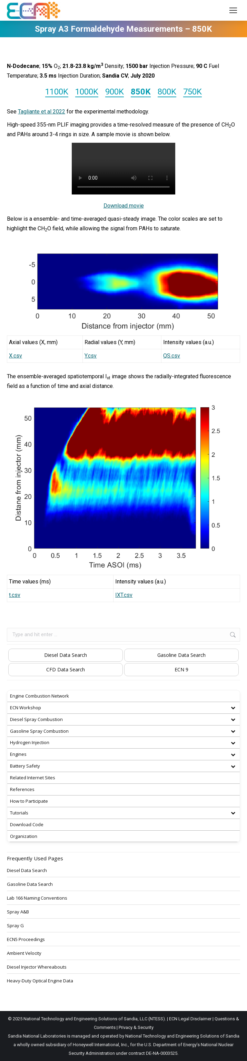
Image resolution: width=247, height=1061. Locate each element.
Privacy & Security (136, 1027)
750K (192, 92)
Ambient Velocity (24, 953)
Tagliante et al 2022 (41, 111)
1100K (56, 92)
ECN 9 (181, 669)
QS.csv (171, 355)
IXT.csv (123, 595)
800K (167, 92)
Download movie (123, 205)
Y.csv (91, 355)
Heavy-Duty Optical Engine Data (40, 981)
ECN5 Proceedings (26, 939)
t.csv (14, 595)
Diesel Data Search (65, 655)
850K (141, 92)
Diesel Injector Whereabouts (37, 967)
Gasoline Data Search (181, 655)
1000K (86, 92)
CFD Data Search (65, 669)
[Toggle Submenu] (233, 707)
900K (114, 92)
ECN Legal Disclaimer (190, 1018)
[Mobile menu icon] (233, 10)
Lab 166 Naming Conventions (37, 898)
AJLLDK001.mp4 (123, 168)
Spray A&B (18, 912)
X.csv (15, 355)
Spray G (15, 925)
